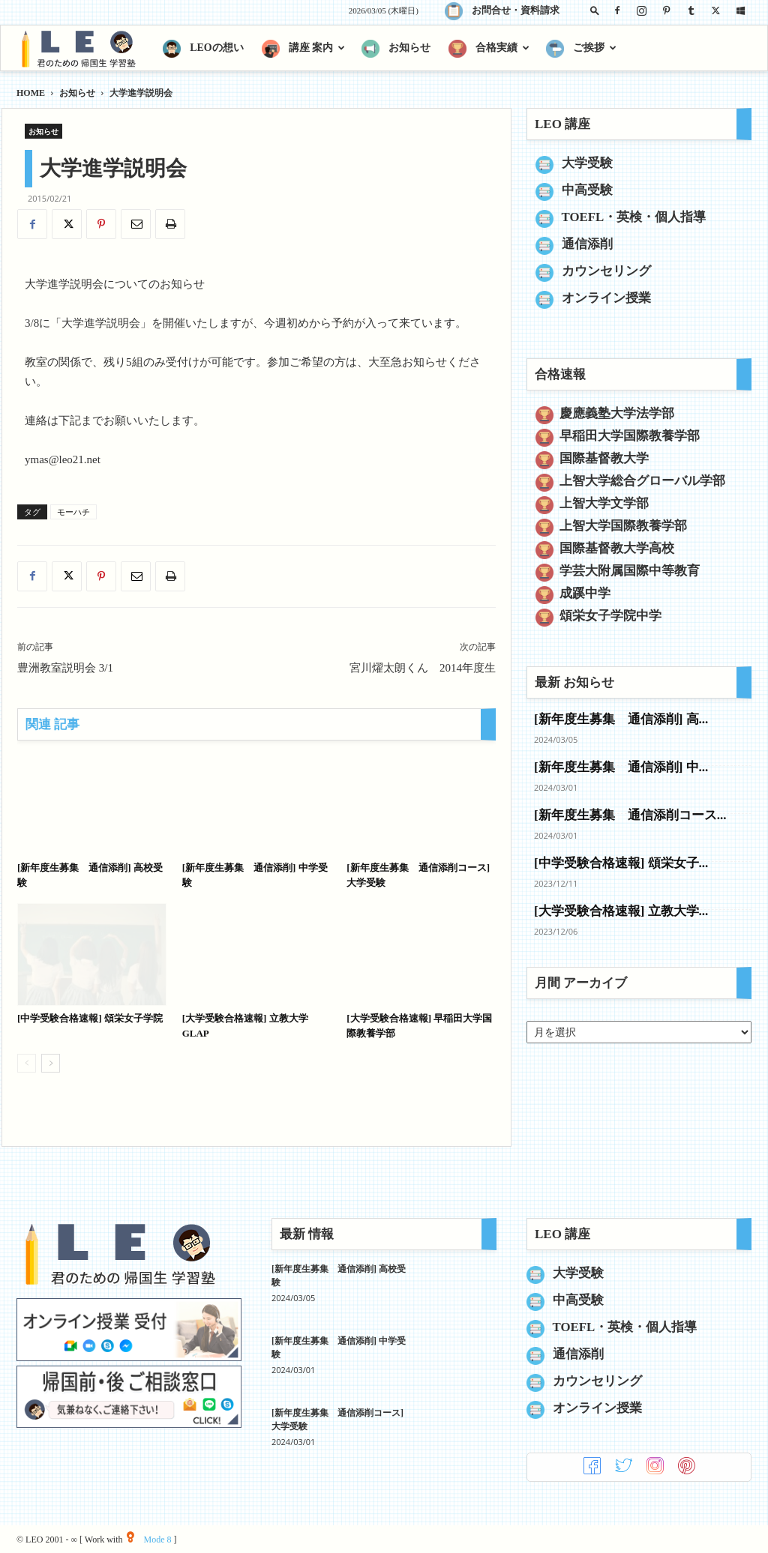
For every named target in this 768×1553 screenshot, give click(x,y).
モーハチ (73, 511)
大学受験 (587, 163)
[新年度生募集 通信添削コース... (630, 815)
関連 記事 (53, 724)
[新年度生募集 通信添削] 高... (621, 719)
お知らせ (77, 93)
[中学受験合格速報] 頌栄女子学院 (90, 1018)
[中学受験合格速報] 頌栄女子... (621, 863)
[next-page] (50, 1063)
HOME (30, 93)
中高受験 (587, 190)
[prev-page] (26, 1063)
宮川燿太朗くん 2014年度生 (423, 668)
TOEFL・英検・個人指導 (634, 217)
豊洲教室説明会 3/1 (65, 668)
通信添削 (587, 244)
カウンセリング (606, 271)
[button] (595, 10)
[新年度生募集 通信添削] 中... (621, 767)
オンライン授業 (606, 298)
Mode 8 (148, 1539)
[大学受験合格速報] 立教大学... (621, 911)
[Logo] (85, 48)
